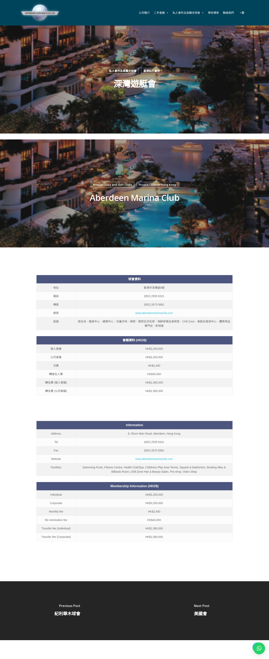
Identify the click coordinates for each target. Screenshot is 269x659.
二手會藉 (161, 13)
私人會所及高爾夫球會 (188, 13)
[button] (259, 648)
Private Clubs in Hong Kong (157, 185)
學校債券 (213, 13)
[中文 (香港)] (241, 13)
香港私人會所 (151, 71)
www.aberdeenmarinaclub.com (154, 313)
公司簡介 (144, 13)
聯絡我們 (228, 13)
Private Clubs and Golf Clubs (112, 185)
